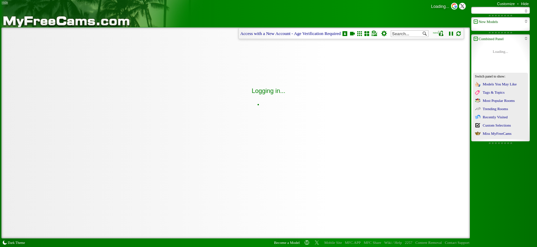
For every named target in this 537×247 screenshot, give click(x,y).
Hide (525, 4)
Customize (506, 4)
